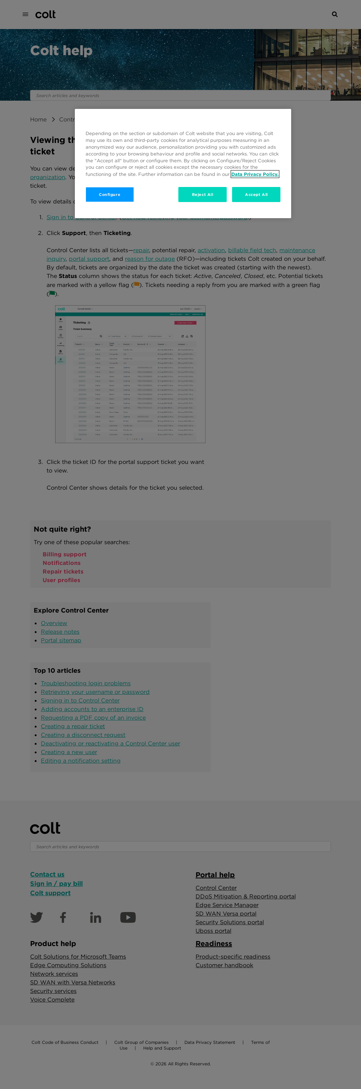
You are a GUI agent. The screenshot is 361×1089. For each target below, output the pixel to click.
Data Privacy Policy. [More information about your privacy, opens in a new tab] (255, 174)
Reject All (202, 194)
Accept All (256, 194)
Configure (109, 194)
